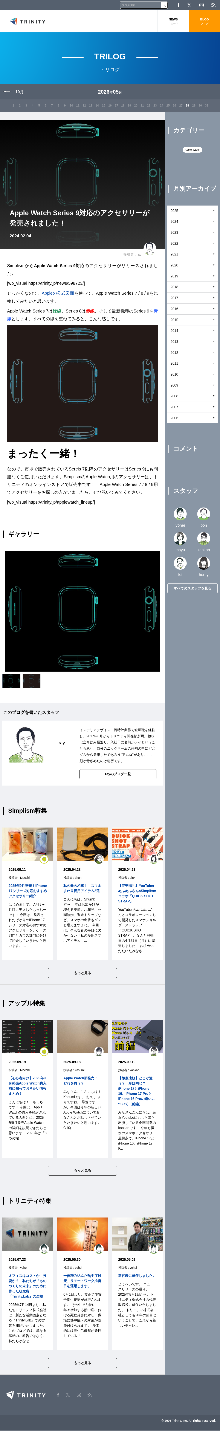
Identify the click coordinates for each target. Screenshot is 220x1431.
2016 (174, 309)
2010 (174, 374)
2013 (174, 342)
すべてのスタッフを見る (192, 588)
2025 (174, 211)
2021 (174, 255)
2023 (174, 233)
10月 (19, 92)
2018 (174, 287)
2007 (174, 407)
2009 (174, 385)
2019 (174, 276)
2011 (174, 364)
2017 (174, 298)
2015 (174, 320)
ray (139, 255)
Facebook (178, 5)
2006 (174, 418)
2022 (174, 244)
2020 (174, 265)
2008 (174, 396)
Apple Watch (192, 150)
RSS (213, 5)
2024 (174, 222)
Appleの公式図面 (58, 293)
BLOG (204, 21)
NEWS (173, 21)
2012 (174, 353)
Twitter (189, 5)
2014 (174, 331)
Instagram (201, 5)
